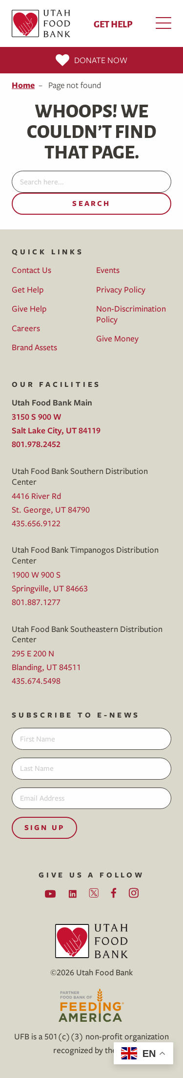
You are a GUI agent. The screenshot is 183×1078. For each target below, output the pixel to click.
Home (23, 84)
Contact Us (31, 269)
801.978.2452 (36, 443)
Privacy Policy (120, 289)
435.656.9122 (36, 523)
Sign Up (44, 827)
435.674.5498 (36, 680)
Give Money (117, 338)
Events (108, 269)
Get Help (113, 23)
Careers (26, 328)
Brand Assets (34, 347)
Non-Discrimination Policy (131, 314)
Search (91, 203)
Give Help (29, 308)
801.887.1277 (36, 601)
